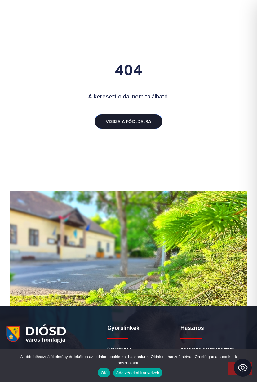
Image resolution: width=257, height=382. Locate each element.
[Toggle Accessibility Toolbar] (242, 367)
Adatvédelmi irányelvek (137, 373)
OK (104, 373)
